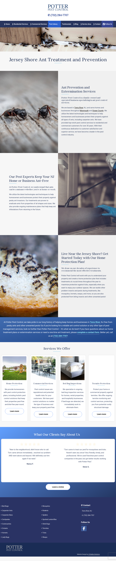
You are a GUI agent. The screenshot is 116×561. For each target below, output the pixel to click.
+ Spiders (44, 515)
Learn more (14, 411)
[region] (58, 39)
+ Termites (45, 528)
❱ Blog (75, 24)
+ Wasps (44, 537)
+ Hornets (4, 533)
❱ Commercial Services (38, 24)
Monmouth (84, 110)
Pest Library (54, 24)
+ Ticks (43, 533)
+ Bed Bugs (5, 506)
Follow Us (107, 24)
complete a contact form (88, 332)
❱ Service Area (85, 24)
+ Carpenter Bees (7, 515)
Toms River (78, 107)
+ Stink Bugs (45, 524)
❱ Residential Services (20, 24)
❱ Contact (97, 24)
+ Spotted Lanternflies (49, 519)
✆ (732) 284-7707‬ (58, 15)
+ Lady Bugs (5, 537)
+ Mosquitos (45, 506)
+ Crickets (4, 528)
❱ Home (7, 24)
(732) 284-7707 (60, 336)
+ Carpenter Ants (6, 510)
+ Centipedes (5, 519)
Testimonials (66, 24)
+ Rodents (44, 510)
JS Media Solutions (94, 559)
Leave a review (58, 487)
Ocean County (98, 110)
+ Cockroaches (6, 524)
